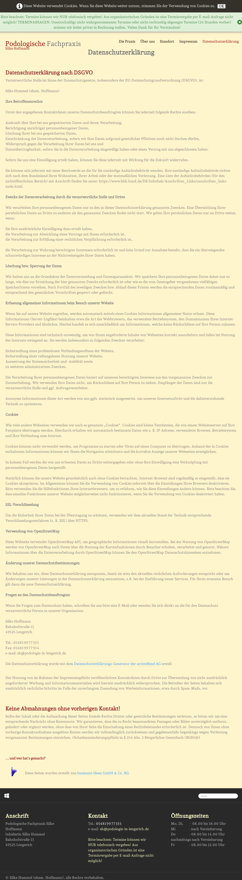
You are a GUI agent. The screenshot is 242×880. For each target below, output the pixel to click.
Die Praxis (127, 41)
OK (221, 6)
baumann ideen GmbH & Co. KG (103, 773)
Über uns (147, 41)
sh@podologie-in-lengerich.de (124, 829)
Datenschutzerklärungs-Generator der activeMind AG (117, 664)
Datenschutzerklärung (221, 41)
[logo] (43, 46)
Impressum (188, 41)
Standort (167, 41)
